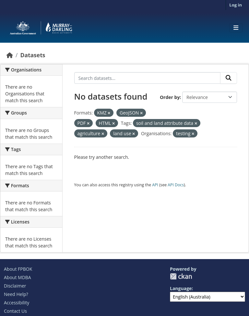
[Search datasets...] (147, 78)
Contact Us (15, 311)
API (155, 185)
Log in (235, 5)
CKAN (181, 276)
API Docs (176, 185)
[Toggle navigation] (236, 27)
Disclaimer (15, 286)
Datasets (32, 55)
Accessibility (16, 303)
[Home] (9, 55)
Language (181, 288)
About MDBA (17, 277)
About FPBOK (18, 269)
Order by (170, 97)
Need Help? (16, 294)
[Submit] (228, 78)
